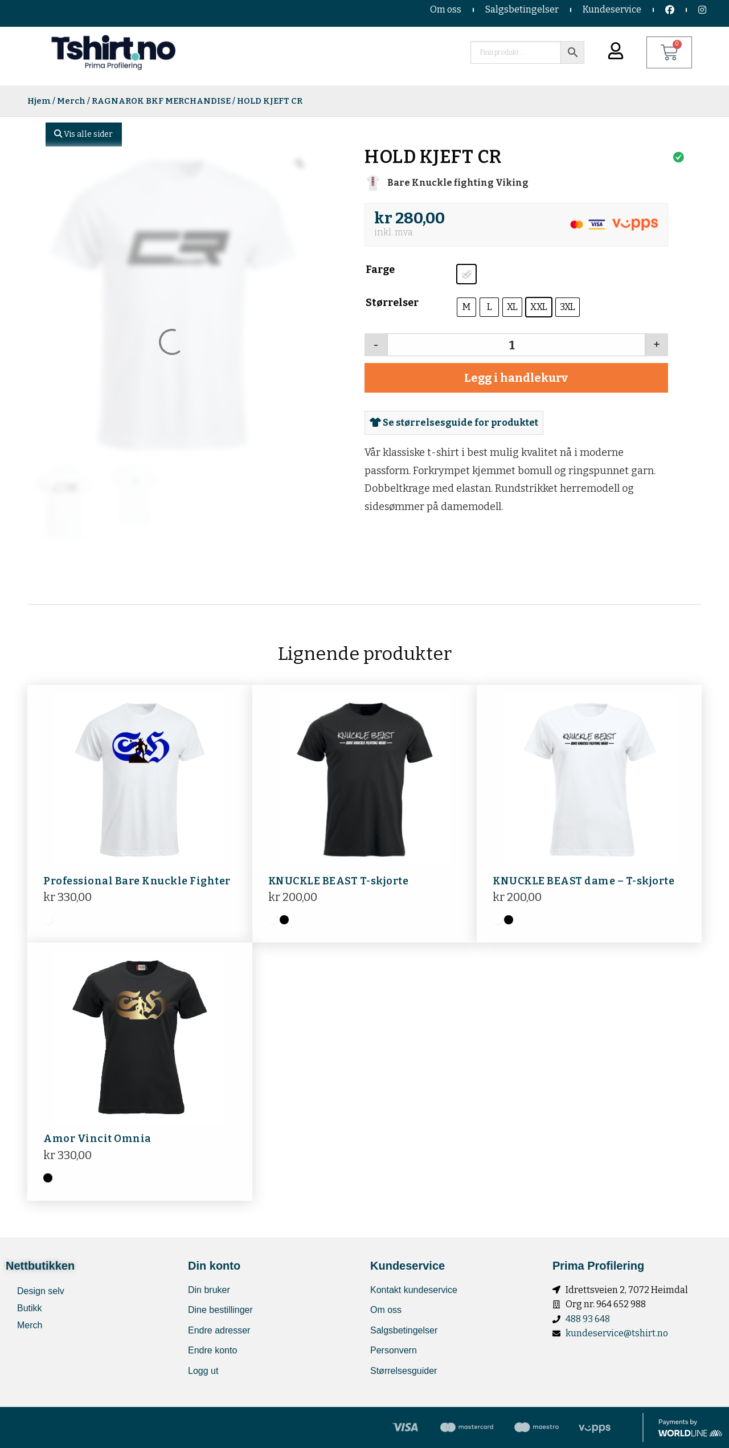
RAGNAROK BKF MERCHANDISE (161, 101)
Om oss (445, 9)
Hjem (39, 101)
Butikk (29, 1308)
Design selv (40, 1291)
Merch (71, 101)
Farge (380, 269)
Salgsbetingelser (522, 9)
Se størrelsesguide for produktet (454, 422)
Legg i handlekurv (516, 378)
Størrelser (392, 302)
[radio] (466, 274)
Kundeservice (612, 9)
